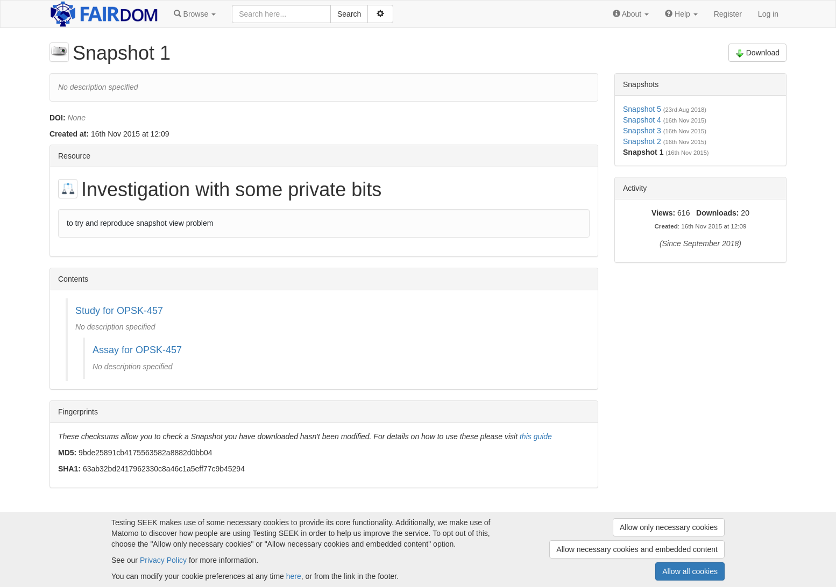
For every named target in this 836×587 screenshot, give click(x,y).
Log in (768, 14)
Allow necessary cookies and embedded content (637, 549)
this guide (536, 436)
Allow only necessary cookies (669, 527)
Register (728, 14)
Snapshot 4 (642, 120)
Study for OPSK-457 (119, 310)
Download (757, 53)
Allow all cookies (690, 571)
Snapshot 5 (642, 109)
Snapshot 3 (642, 130)
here (293, 576)
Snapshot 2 (642, 141)
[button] (195, 14)
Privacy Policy (163, 560)
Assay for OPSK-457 (137, 350)
